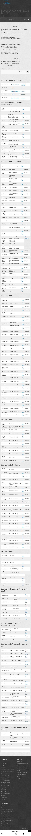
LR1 (9, 15)
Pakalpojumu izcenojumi (7, 809)
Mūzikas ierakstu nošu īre (7, 811)
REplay (6, 2)
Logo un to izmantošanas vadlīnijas (7, 788)
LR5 (15, 15)
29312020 (23, 94)
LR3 (13, 15)
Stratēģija (3, 767)
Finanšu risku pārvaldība (23, 767)
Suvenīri (3, 805)
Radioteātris (22, 15)
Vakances (3, 795)
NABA (17, 15)
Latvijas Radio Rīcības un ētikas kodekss (7, 776)
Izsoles (18, 778)
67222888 (23, 84)
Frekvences (4, 797)
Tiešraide (11, 19)
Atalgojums (19, 761)
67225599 (23, 85)
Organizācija (4, 763)
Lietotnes (3, 791)
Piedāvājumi (4, 803)
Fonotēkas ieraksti (5, 825)
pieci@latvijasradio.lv (15, 94)
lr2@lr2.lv (13, 88)
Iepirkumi (19, 776)
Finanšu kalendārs (21, 774)
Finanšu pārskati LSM (22, 772)
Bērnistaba (7, 3)
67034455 (23, 98)
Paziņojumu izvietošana (7, 813)
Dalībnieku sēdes (5, 785)
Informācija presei (5, 793)
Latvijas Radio (4, 15)
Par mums (4, 759)
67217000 (23, 91)
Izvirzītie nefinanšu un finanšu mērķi (22, 764)
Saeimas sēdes (5, 823)
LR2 (11, 15)
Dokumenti (4, 773)
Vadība (3, 765)
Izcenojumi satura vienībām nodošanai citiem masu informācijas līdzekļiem (7, 820)
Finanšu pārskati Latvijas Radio (23, 769)
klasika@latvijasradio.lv (15, 91)
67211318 (23, 88)
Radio (2, 761)
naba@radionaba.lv (15, 98)
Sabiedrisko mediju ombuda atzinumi (6, 783)
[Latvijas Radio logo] (4, 19)
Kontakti (3, 799)
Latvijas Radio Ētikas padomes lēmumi (6, 779)
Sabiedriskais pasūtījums (7, 769)
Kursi (2, 807)
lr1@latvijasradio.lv (15, 84)
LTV (5, 4)
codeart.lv (28, 828)
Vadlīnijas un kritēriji (6, 815)
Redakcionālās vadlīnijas (7, 771)
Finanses (19, 759)
